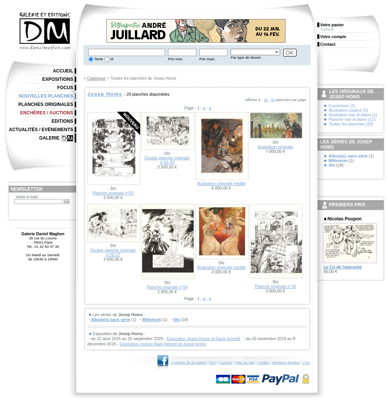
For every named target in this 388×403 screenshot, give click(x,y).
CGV (306, 362)
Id (111, 59)
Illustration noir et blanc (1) (353, 114)
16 (266, 100)
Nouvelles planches (46, 96)
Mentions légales (285, 362)
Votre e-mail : (28, 196)
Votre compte (333, 36)
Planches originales (45, 104)
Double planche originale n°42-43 (167, 160)
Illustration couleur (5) (348, 110)
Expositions (57, 79)
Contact (226, 362)
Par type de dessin (246, 57)
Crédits (263, 362)
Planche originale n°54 (167, 287)
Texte (98, 59)
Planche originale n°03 (112, 193)
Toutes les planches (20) (351, 124)
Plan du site (244, 362)
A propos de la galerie (189, 362)
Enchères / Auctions (46, 113)
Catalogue (96, 78)
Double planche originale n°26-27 (113, 252)
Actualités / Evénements (41, 129)
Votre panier (332, 24)
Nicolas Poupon (344, 219)
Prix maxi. (207, 59)
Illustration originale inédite (221, 183)
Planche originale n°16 (275, 286)
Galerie (49, 138)
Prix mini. (175, 59)
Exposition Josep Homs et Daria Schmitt (203, 338)
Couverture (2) (342, 105)
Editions (62, 121)
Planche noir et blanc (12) (352, 119)
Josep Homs (104, 94)
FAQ (212, 362)
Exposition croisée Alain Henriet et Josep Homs (163, 344)
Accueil (63, 71)
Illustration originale (275, 147)
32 (273, 100)
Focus (65, 87)
